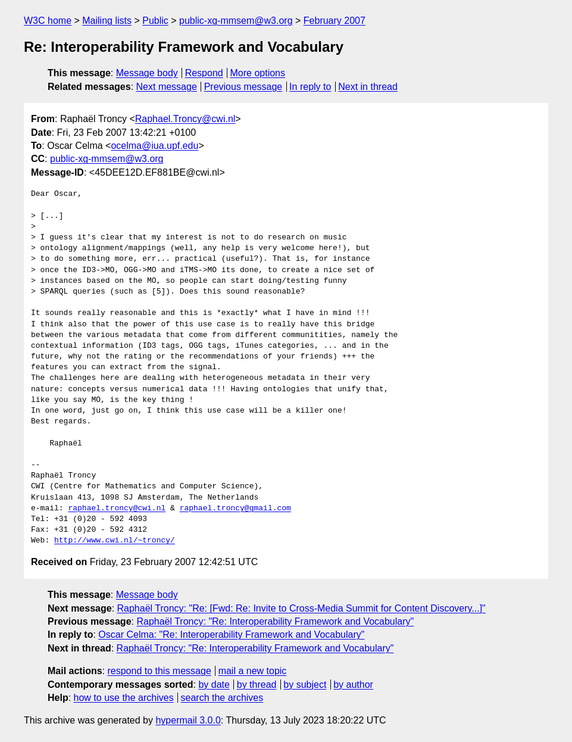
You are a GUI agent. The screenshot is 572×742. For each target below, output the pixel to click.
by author (353, 684)
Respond (204, 73)
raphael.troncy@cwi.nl (116, 508)
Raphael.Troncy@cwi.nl (185, 119)
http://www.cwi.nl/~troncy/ (114, 540)
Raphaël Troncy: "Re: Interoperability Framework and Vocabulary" (275, 621)
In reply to (310, 87)
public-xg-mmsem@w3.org (236, 20)
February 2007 (334, 20)
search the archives (222, 698)
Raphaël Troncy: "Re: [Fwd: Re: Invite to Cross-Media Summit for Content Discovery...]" (301, 608)
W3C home (47, 20)
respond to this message (159, 671)
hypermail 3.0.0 (187, 720)
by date (213, 684)
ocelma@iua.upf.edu (154, 146)
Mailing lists (107, 20)
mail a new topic (252, 671)
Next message (166, 87)
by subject (304, 684)
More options (258, 73)
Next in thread (368, 87)
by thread (257, 684)
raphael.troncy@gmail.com (235, 508)
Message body (147, 73)
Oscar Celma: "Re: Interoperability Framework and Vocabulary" (231, 634)
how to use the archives (124, 698)
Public (155, 20)
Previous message (243, 87)
